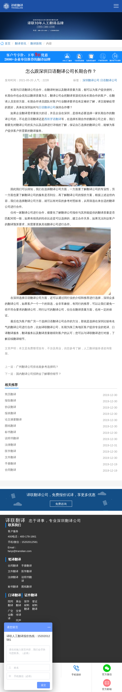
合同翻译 (13, 565)
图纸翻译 (26, 586)
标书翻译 (13, 586)
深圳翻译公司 (90, 80)
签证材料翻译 (34, 605)
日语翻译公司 (108, 80)
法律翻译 (13, 577)
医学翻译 (26, 571)
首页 (5, 43)
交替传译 (18, 612)
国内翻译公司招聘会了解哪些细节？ (38, 373)
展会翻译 (18, 603)
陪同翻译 (10, 603)
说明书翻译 (26, 579)
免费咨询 (61, 504)
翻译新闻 (36, 43)
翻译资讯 (20, 43)
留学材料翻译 (26, 605)
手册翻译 (26, 565)
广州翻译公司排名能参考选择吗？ (37, 366)
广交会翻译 (10, 614)
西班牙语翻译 (52, 119)
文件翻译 (13, 571)
